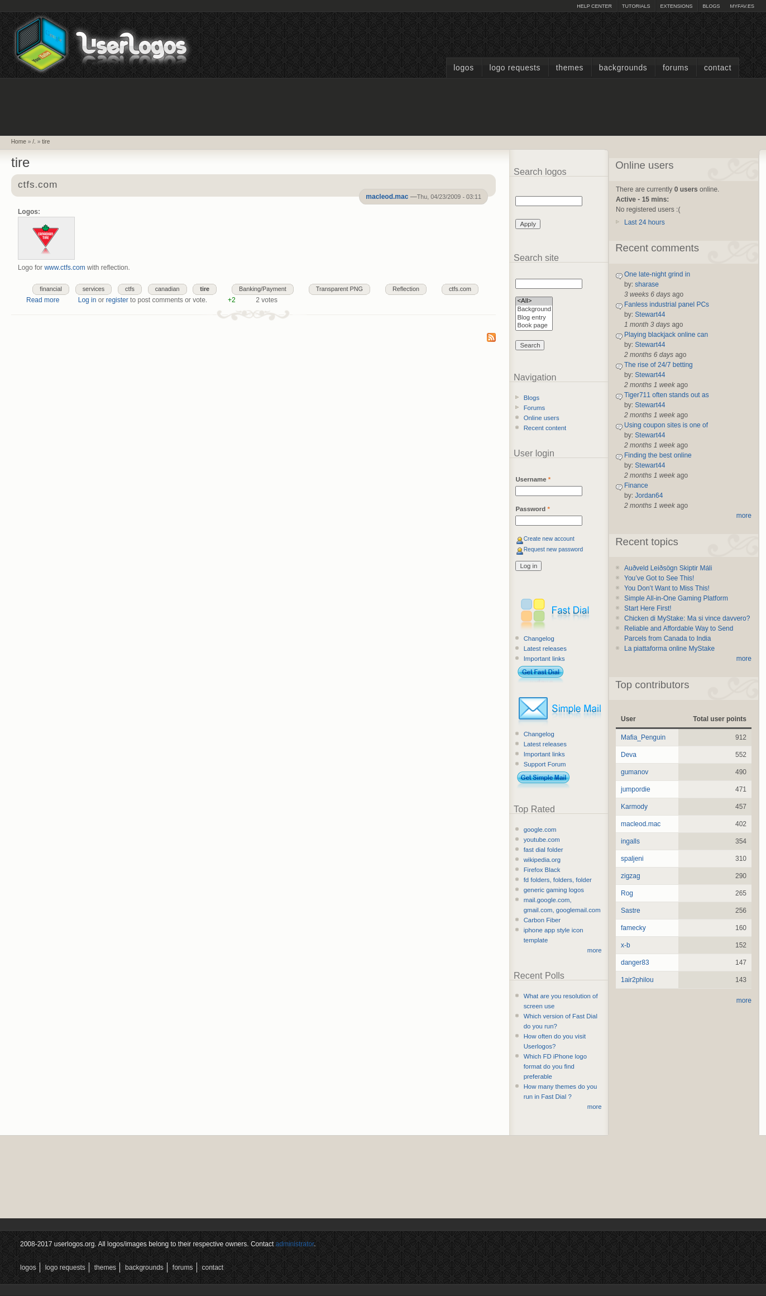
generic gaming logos (554, 890)
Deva (628, 755)
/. (34, 142)
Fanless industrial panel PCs (666, 304)
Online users (541, 417)
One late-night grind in (657, 274)
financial (51, 288)
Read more (42, 300)
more (594, 950)
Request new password (553, 549)
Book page (534, 326)
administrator (295, 1244)
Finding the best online (658, 455)
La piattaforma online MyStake (669, 648)
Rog (627, 893)
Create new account (549, 539)
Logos (463, 68)
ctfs (130, 288)
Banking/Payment (262, 288)
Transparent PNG (339, 288)
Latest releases (545, 648)
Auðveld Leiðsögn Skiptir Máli (668, 568)
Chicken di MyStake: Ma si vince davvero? (687, 618)
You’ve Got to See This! (659, 578)
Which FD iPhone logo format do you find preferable (555, 1066)
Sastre (630, 910)
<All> (534, 301)
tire (46, 142)
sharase (647, 284)
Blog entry (534, 318)
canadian (167, 288)
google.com (540, 829)
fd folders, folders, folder (558, 879)
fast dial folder (543, 849)
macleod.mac (387, 197)
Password (532, 509)
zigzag (630, 876)
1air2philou (637, 980)
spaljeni (632, 859)
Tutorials (636, 6)
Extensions (676, 6)
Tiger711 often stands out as (666, 395)
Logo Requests (514, 68)
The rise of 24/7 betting (658, 365)
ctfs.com (38, 185)
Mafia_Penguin (643, 737)
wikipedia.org (542, 859)
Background (534, 310)
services (94, 288)
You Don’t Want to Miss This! (667, 588)
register (117, 300)
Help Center (594, 6)
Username (532, 479)
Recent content (545, 428)
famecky (633, 928)
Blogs (711, 6)
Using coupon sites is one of (666, 425)
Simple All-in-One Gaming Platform (676, 598)
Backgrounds (623, 68)
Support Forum (545, 764)
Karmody (634, 807)
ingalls (630, 841)
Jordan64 (649, 495)
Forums (675, 68)
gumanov (634, 772)
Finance (636, 485)
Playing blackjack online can (666, 335)
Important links (544, 658)
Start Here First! (648, 608)
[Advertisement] (383, 105)
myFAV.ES (742, 6)
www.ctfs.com (64, 267)
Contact (717, 68)
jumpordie (635, 789)
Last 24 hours (644, 222)
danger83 (635, 962)
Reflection (405, 288)
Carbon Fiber (542, 920)
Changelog (539, 638)
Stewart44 (650, 314)
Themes (569, 68)
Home (18, 142)
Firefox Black (542, 869)
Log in (87, 300)
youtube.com (542, 839)
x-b (625, 945)
